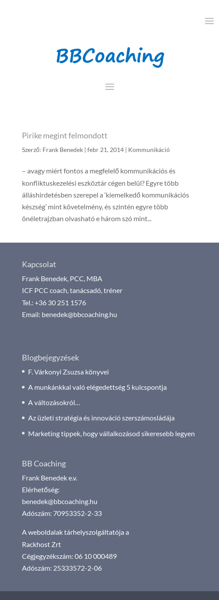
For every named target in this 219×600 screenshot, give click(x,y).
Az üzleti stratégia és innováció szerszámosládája (101, 417)
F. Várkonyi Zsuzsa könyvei (68, 371)
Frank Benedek (63, 149)
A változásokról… (54, 402)
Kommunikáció (149, 149)
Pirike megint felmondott (65, 135)
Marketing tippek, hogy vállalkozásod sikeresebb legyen (111, 433)
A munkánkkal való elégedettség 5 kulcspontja (97, 387)
